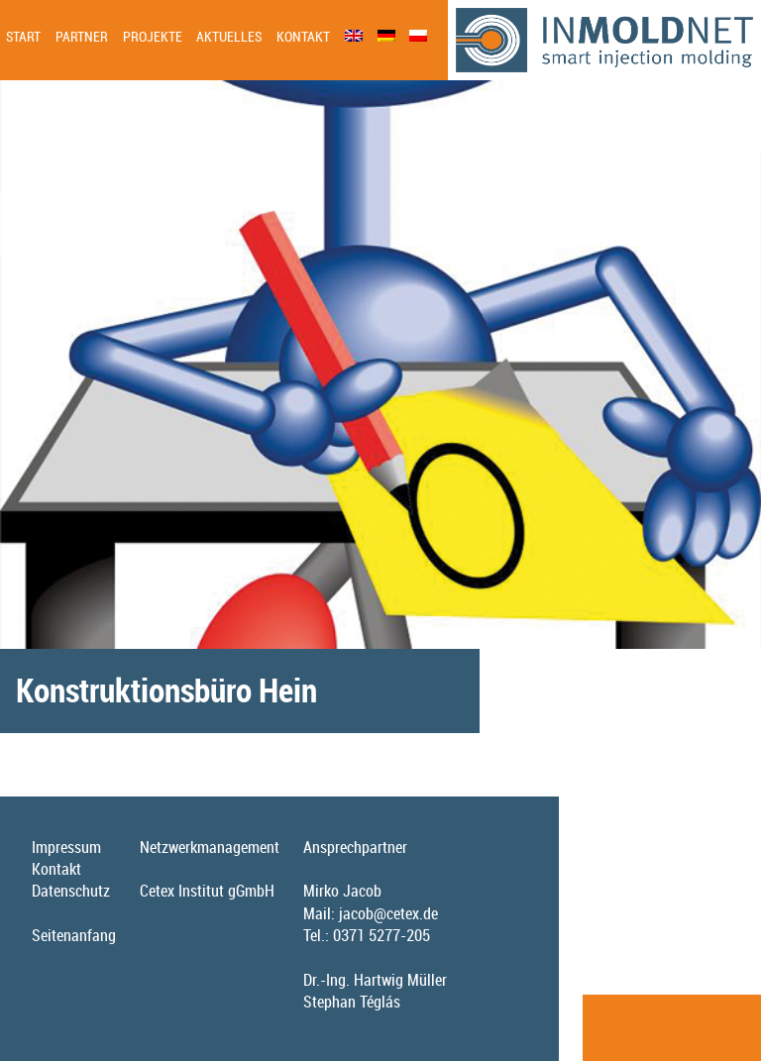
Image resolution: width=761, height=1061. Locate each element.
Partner (81, 36)
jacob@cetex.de (388, 913)
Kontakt (303, 36)
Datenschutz (71, 891)
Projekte (152, 36)
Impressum (66, 847)
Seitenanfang (74, 935)
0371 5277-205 (381, 935)
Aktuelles (229, 36)
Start (23, 36)
